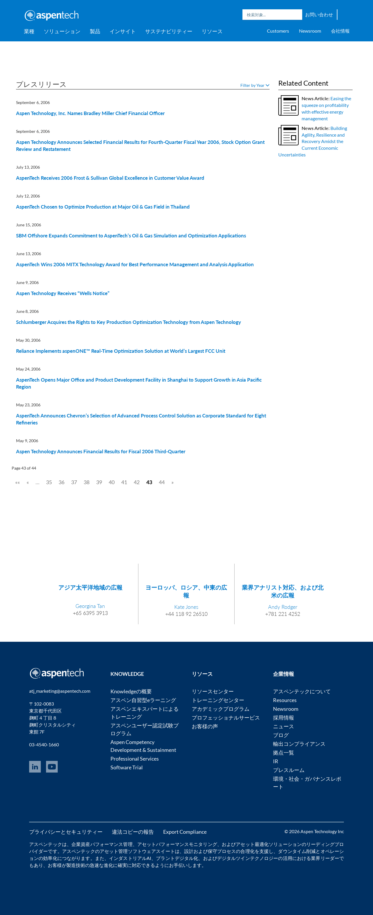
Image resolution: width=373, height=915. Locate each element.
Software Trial (126, 767)
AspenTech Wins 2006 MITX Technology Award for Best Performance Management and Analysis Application (135, 264)
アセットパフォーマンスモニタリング (177, 844)
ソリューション (62, 31)
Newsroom (310, 31)
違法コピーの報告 (133, 831)
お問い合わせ (319, 14)
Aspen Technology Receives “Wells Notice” (63, 293)
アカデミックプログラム (220, 709)
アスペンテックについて (302, 691)
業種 (29, 31)
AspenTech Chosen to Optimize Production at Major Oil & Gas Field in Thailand (103, 207)
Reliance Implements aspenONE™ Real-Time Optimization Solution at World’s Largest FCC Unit (120, 351)
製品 (95, 31)
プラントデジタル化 (177, 858)
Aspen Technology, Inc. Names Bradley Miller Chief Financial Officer (90, 113)
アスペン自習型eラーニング (143, 700)
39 (99, 482)
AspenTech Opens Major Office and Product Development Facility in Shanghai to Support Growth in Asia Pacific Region (139, 383)
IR (275, 761)
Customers (278, 31)
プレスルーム (289, 770)
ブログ (281, 735)
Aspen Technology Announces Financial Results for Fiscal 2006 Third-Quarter (100, 451)
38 (86, 482)
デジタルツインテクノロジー (247, 858)
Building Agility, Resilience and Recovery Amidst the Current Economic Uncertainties (312, 141)
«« (17, 482)
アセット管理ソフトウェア (128, 851)
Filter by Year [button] (255, 85)
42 (137, 482)
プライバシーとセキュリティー (66, 831)
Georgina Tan (90, 606)
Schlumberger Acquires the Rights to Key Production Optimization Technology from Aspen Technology (128, 322)
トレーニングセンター (218, 700)
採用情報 (283, 717)
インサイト (123, 31)
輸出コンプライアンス (299, 744)
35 (49, 482)
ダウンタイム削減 (297, 851)
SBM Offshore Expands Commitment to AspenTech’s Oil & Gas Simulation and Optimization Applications (131, 235)
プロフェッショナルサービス (226, 717)
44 (162, 482)
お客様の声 (205, 726)
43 (149, 482)
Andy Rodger (282, 607)
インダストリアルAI (130, 858)
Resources (285, 700)
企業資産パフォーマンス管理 (102, 844)
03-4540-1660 (44, 744)
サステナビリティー (168, 31)
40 (112, 482)
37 (74, 482)
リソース (212, 31)
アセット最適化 (252, 844)
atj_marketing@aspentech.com (59, 691)
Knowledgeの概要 (131, 691)
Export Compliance (185, 831)
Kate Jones (186, 607)
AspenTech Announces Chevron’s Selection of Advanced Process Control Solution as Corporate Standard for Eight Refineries (141, 419)
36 (61, 482)
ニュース (283, 726)
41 (124, 482)
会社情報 (340, 31)
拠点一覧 (283, 752)
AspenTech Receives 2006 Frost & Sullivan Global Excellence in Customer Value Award (110, 178)
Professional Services (134, 758)
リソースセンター (213, 691)
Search (296, 14)
